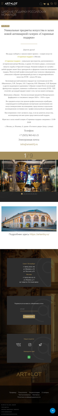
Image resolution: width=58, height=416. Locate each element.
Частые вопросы (24, 395)
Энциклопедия (34, 392)
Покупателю (22, 392)
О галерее (45, 392)
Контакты (36, 395)
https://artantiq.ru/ (39, 234)
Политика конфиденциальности (29, 397)
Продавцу (12, 392)
